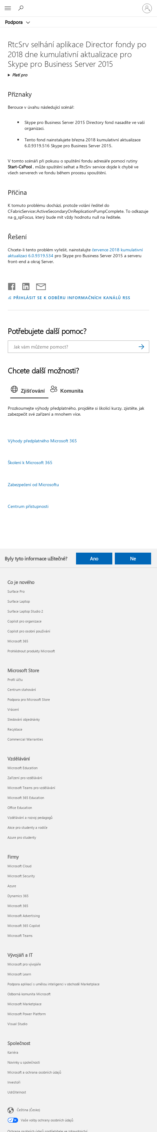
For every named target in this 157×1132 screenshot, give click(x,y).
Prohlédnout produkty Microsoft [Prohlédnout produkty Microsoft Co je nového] (31, 651)
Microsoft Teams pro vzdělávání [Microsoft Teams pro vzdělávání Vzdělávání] (31, 787)
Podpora (14, 22)
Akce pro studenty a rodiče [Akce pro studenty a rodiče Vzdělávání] (27, 827)
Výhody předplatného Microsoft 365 (42, 441)
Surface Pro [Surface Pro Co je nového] (16, 591)
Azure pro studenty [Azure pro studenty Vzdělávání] (21, 837)
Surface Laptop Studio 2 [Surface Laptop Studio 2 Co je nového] (25, 611)
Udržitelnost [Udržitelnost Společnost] (16, 1092)
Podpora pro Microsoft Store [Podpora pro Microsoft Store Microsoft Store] (28, 699)
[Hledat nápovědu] (21, 8)
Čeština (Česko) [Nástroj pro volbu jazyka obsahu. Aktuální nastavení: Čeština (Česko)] (28, 1109)
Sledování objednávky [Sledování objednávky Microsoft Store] (23, 719)
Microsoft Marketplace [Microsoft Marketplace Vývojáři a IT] (24, 1004)
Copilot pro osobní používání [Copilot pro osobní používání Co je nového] (28, 631)
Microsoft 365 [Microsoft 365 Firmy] (17, 905)
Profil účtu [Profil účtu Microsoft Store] (15, 679)
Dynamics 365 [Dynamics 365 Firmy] (18, 895)
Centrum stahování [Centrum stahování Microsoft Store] (21, 689)
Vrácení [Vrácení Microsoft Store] (13, 709)
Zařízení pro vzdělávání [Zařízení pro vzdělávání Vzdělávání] (24, 777)
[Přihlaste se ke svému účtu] (147, 8)
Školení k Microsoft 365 (30, 462)
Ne (133, 558)
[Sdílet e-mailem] (38, 285)
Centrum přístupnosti (28, 506)
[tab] (29, 391)
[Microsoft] (78, 4)
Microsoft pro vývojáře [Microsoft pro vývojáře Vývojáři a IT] (24, 964)
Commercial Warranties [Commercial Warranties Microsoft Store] (25, 739)
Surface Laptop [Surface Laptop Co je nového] (18, 601)
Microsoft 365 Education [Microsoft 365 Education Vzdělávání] (25, 797)
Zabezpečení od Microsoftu (33, 484)
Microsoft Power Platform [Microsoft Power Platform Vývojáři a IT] (26, 1013)
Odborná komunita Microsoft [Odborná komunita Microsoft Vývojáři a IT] (29, 994)
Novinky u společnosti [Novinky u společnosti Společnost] (23, 1062)
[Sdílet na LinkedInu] (23, 285)
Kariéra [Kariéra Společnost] (12, 1052)
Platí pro (19, 74)
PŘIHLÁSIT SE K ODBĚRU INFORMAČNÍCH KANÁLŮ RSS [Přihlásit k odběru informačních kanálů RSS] (71, 297)
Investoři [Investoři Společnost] (13, 1082)
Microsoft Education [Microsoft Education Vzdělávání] (22, 767)
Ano (94, 558)
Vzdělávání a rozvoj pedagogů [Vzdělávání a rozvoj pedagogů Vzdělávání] (29, 817)
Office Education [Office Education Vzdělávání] (19, 807)
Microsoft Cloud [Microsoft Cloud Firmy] (19, 866)
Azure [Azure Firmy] (11, 885)
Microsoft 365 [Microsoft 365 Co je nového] (17, 641)
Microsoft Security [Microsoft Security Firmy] (21, 876)
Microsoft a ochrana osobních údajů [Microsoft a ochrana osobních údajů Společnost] (34, 1072)
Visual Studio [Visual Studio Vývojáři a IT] (17, 1023)
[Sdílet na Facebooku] (12, 285)
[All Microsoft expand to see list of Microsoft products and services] (7, 8)
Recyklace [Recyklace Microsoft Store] (14, 729)
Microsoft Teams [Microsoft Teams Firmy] (20, 935)
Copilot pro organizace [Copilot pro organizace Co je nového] (24, 621)
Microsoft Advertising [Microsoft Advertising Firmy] (23, 915)
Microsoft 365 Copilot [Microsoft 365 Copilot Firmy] (23, 925)
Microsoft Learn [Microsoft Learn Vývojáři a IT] (19, 974)
